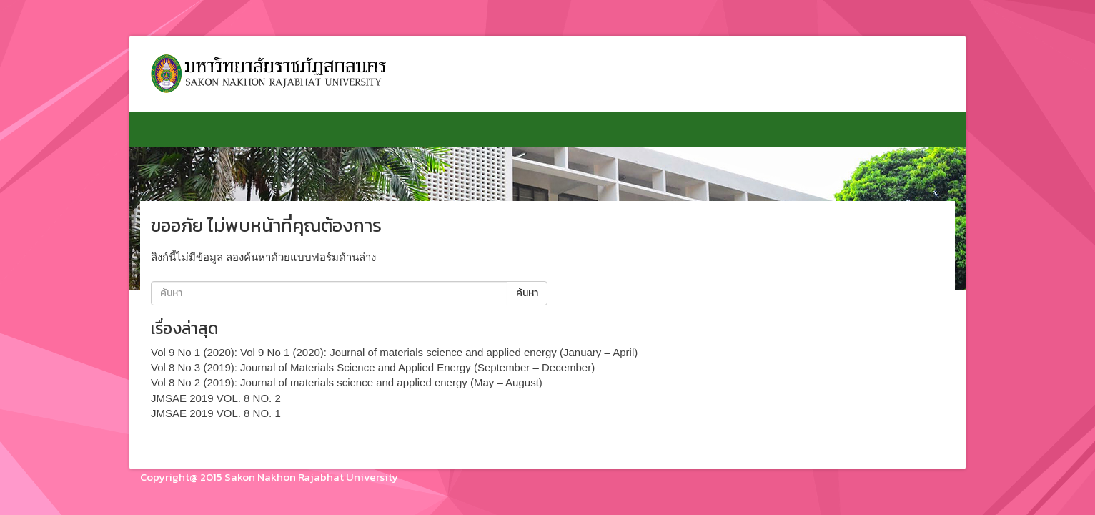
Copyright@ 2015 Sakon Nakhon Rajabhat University (269, 477)
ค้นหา (527, 292)
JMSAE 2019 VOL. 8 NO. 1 (216, 413)
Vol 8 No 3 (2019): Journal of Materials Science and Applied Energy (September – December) (373, 367)
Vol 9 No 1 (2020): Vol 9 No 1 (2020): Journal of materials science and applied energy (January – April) (394, 352)
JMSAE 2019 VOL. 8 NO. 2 (216, 398)
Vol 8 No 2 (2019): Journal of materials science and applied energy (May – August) (346, 382)
